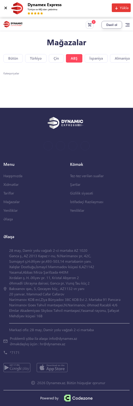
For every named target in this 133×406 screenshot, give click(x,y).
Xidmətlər (11, 184)
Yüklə (124, 7)
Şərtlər (75, 184)
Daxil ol (111, 25)
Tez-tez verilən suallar (87, 175)
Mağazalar (11, 201)
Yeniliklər (10, 210)
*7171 (15, 352)
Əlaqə (8, 219)
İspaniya (96, 58)
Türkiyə (36, 58)
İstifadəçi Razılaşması (86, 201)
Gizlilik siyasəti (81, 193)
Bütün (13, 58)
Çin (56, 58)
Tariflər (8, 193)
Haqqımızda (12, 175)
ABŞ (74, 58)
